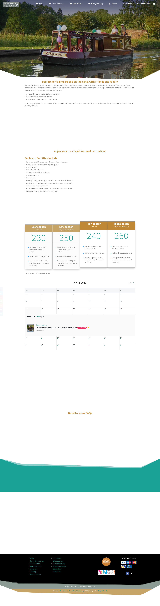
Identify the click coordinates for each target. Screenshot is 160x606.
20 (26, 368)
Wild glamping (94, 6)
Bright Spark (102, 601)
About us (33, 579)
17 (89, 332)
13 (26, 332)
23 (74, 368)
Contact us (57, 568)
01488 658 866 (142, 6)
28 (42, 382)
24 (89, 368)
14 (42, 332)
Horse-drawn (54, 6)
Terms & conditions (87, 596)
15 (58, 332)
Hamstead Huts (35, 576)
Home (37, 6)
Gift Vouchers (58, 571)
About (110, 6)
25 (105, 368)
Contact (125, 6)
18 (105, 332)
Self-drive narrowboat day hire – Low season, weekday (56, 358)
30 (74, 382)
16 (74, 332)
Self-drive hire (35, 574)
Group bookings (59, 574)
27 (26, 382)
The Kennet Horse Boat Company (72, 601)
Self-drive (74, 6)
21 (42, 368)
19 (121, 332)
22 (58, 368)
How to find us (35, 584)
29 (58, 382)
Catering (33, 582)
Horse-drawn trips (37, 571)
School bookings (59, 576)
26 (121, 368)
